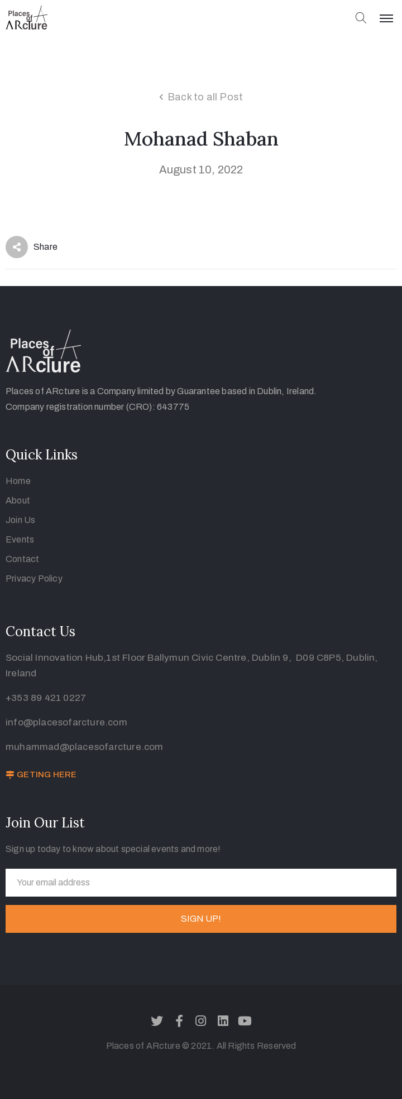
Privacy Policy (34, 578)
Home (18, 481)
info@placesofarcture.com (66, 722)
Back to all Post (205, 97)
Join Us (20, 520)
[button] (41, 775)
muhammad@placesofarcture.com (85, 747)
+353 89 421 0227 (46, 698)
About (18, 500)
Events (20, 539)
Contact (22, 559)
